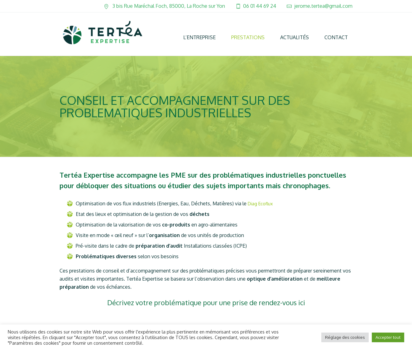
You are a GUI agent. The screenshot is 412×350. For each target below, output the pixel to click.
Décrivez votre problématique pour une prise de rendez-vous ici (206, 302)
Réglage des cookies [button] (345, 337)
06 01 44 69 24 (259, 6)
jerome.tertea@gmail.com (323, 6)
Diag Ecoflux (260, 203)
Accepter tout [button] (388, 337)
